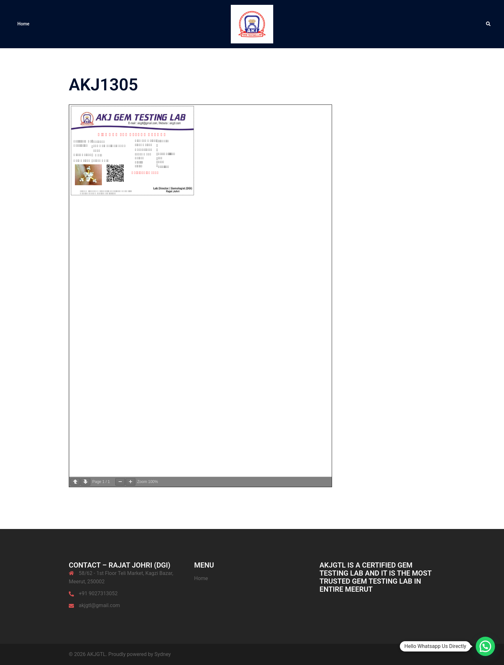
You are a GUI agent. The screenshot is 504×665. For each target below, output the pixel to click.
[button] (488, 24)
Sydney (163, 654)
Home (23, 23)
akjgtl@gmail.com (99, 605)
